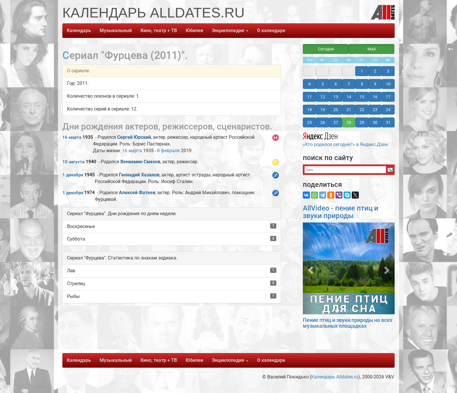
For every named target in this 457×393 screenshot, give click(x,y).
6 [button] (336, 84)
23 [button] (375, 109)
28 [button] (349, 122)
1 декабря (72, 175)
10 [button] (388, 84)
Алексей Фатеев (137, 192)
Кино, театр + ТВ (158, 30)
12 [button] (322, 96)
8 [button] (362, 84)
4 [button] (309, 84)
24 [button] (388, 109)
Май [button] (372, 49)
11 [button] (309, 96)
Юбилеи (194, 30)
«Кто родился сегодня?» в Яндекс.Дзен (345, 138)
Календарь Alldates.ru (334, 377)
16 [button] (375, 96)
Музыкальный (116, 30)
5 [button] (322, 84)
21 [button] (349, 109)
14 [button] (349, 96)
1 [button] (362, 71)
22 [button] (362, 109)
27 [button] (335, 122)
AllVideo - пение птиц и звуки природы (340, 212)
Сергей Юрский (134, 137)
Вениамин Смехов (140, 161)
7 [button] (349, 84)
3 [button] (388, 71)
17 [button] (388, 96)
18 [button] (309, 109)
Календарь (79, 30)
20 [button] (335, 109)
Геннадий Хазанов (139, 175)
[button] (310, 268)
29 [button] (362, 122)
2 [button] (375, 71)
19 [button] (322, 109)
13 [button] (335, 96)
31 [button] (388, 122)
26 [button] (322, 122)
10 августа (73, 161)
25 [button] (309, 122)
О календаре (271, 30)
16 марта (71, 137)
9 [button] (375, 84)
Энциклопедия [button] (230, 30)
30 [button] (375, 122)
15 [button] (362, 96)
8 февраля (168, 150)
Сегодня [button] (326, 49)
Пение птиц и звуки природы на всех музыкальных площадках (347, 323)
